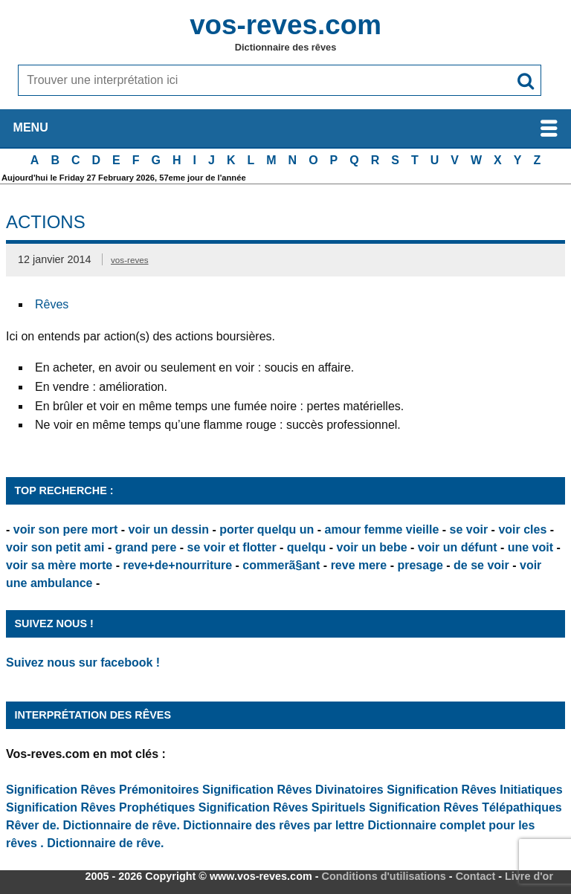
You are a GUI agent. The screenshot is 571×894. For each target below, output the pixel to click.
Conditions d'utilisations (384, 876)
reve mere (359, 565)
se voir (469, 529)
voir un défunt (457, 547)
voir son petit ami (55, 547)
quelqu (306, 547)
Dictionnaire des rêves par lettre (273, 825)
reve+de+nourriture (177, 565)
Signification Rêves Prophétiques (100, 807)
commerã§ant (281, 565)
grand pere (146, 547)
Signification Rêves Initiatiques (475, 789)
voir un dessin (168, 529)
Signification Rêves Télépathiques (465, 807)
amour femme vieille (382, 529)
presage (419, 565)
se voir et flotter (232, 547)
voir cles (522, 529)
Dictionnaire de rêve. (121, 825)
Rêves (51, 304)
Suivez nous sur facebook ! (83, 662)
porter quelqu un (266, 529)
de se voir (481, 565)
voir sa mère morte (59, 565)
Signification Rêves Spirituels (282, 807)
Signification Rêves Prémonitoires (102, 789)
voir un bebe (372, 547)
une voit (530, 547)
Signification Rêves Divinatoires (293, 789)
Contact (476, 876)
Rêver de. (32, 825)
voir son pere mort (65, 529)
